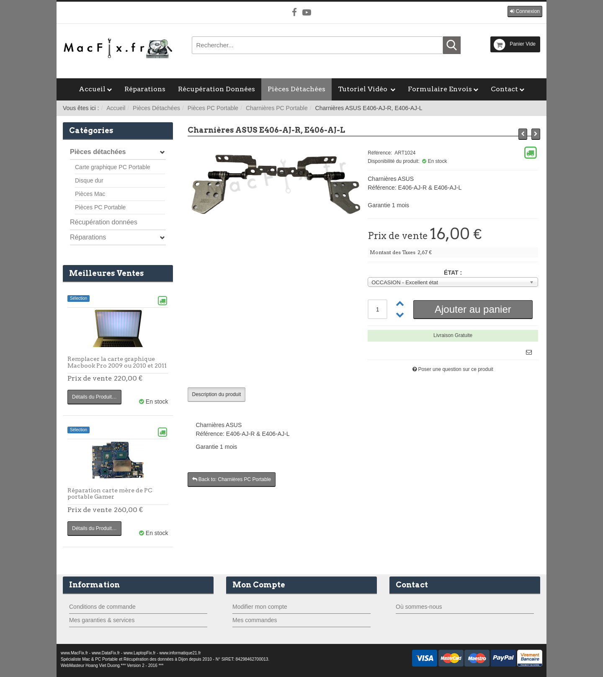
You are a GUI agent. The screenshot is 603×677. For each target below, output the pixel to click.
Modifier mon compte (259, 606)
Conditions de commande (102, 606)
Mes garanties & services (101, 620)
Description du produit (216, 394)
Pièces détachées (98, 151)
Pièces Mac (90, 193)
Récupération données (103, 222)
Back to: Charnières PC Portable (231, 479)
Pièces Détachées (296, 89)
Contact (504, 89)
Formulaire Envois (440, 89)
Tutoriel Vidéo (363, 89)
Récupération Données (216, 89)
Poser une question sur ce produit (455, 369)
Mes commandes (254, 620)
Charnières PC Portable (277, 108)
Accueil (92, 89)
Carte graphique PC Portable (112, 167)
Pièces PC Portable (213, 108)
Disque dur (89, 180)
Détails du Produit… (94, 397)
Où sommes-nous (419, 606)
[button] (525, 11)
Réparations (144, 89)
